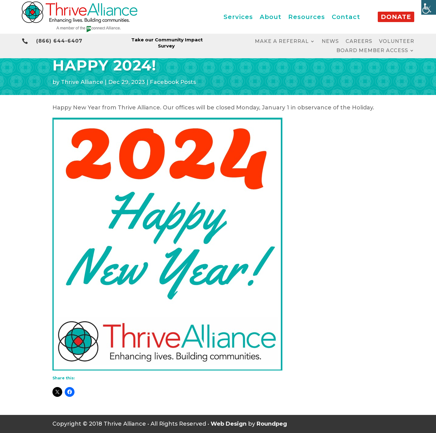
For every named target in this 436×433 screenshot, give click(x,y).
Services (238, 17)
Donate (396, 17)
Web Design (229, 423)
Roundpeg (272, 423)
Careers (359, 41)
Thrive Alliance (82, 82)
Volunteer (396, 41)
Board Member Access (372, 50)
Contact (346, 17)
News (330, 41)
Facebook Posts (173, 82)
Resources (306, 17)
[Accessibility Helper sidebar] (428, 7)
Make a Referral (282, 41)
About (270, 17)
